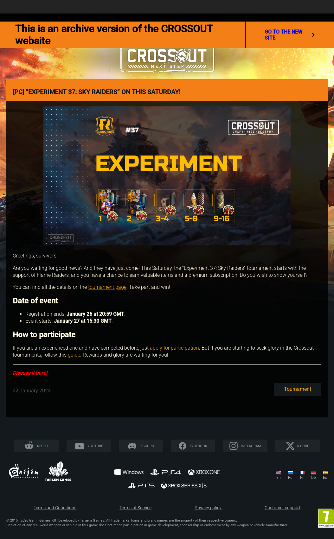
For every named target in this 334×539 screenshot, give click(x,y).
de (313, 477)
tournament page (107, 287)
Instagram (251, 446)
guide (74, 355)
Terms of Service (135, 507)
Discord (146, 446)
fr (302, 477)
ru (290, 477)
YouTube (95, 446)
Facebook (198, 446)
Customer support (282, 507)
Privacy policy (208, 507)
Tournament (297, 389)
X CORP (303, 446)
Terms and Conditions (55, 507)
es (325, 477)
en (278, 477)
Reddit (43, 446)
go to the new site (290, 35)
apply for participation (174, 348)
